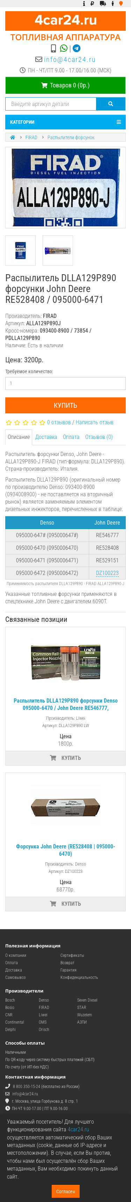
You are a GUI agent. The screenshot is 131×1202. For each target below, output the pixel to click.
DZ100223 (107, 573)
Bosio (9, 1007)
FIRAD (31, 137)
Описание (19, 437)
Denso (44, 1000)
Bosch (10, 1000)
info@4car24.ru (70, 59)
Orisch (44, 1029)
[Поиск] (111, 104)
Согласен (65, 1191)
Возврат (67, 962)
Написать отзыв (95, 422)
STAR (81, 1007)
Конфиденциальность (79, 977)
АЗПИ (82, 1022)
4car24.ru (78, 1129)
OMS (42, 1022)
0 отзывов (59, 422)
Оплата (71, 437)
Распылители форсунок (71, 137)
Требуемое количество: (29, 371)
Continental (14, 1022)
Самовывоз (15, 977)
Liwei (43, 1014)
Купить (65, 405)
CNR (9, 1014)
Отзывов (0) (99, 437)
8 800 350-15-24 (26, 1086)
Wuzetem (84, 1014)
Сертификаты (72, 955)
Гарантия (68, 970)
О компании (15, 955)
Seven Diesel (87, 1000)
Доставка (46, 437)
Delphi (10, 1029)
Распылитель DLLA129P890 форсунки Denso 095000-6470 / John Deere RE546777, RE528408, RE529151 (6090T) (66, 708)
